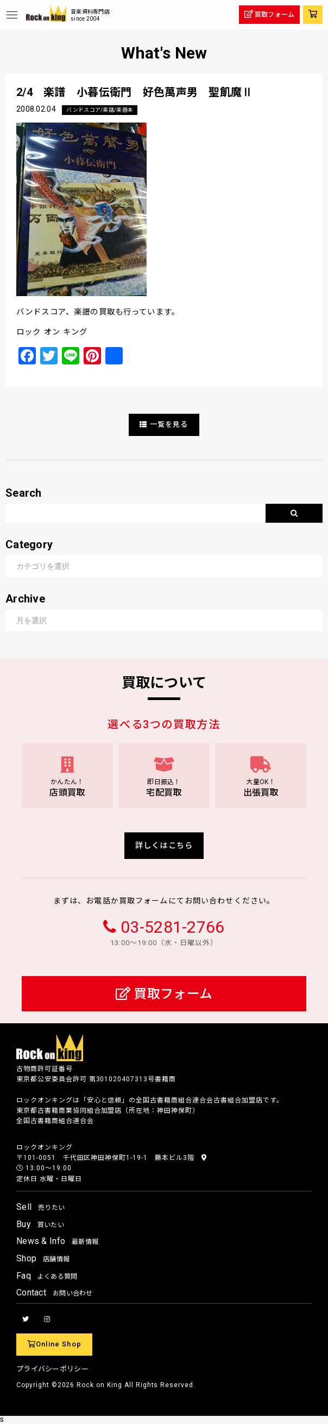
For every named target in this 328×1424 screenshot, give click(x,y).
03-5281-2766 (172, 927)
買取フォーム (164, 994)
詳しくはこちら (164, 845)
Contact (54, 1292)
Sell (40, 1207)
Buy (40, 1224)
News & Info (57, 1241)
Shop (43, 1258)
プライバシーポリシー (52, 1369)
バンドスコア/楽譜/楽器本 (99, 110)
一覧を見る (164, 424)
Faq (47, 1276)
